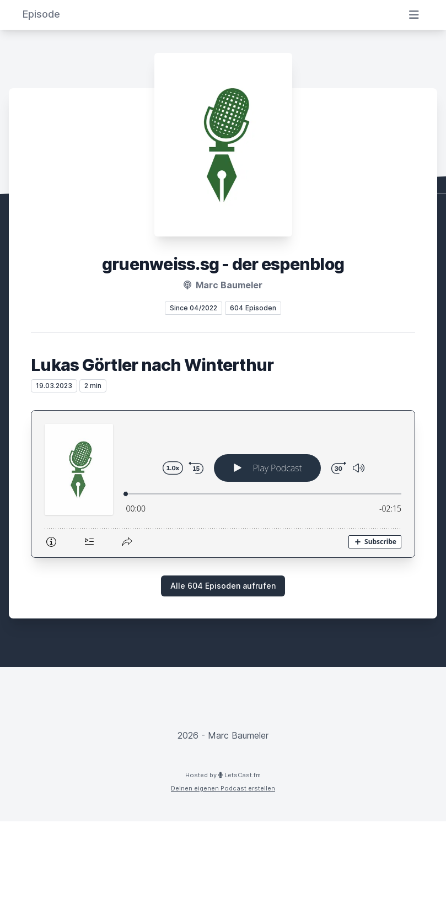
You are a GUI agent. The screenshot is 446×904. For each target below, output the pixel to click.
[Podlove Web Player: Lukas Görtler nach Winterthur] (223, 484)
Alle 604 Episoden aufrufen (223, 585)
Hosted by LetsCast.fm (223, 775)
